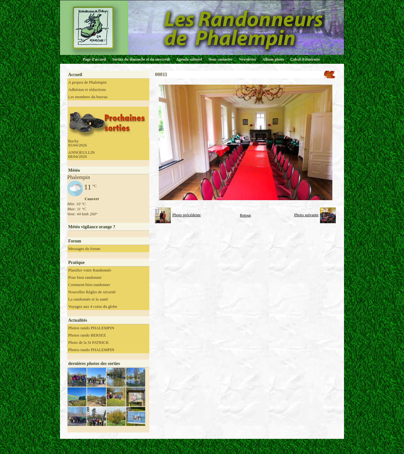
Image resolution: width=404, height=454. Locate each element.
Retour (245, 215)
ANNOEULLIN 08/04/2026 (81, 154)
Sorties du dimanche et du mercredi (141, 59)
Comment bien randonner (89, 284)
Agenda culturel (189, 59)
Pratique (76, 262)
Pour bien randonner (85, 277)
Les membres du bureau (88, 96)
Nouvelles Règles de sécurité (92, 292)
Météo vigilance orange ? (91, 226)
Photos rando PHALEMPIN (91, 328)
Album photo (273, 59)
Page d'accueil (94, 59)
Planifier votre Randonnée (89, 270)
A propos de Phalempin (87, 82)
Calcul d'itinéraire (305, 59)
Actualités (77, 320)
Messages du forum (84, 248)
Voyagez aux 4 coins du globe (92, 306)
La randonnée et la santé (88, 299)
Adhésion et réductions (87, 89)
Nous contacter (220, 59)
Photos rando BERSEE (87, 335)
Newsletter (247, 59)
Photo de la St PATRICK (88, 342)
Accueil (75, 74)
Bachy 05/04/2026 (77, 143)
